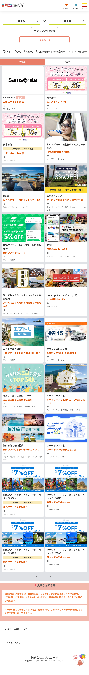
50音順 (66, 61)
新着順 (22, 61)
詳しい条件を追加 (44, 30)
